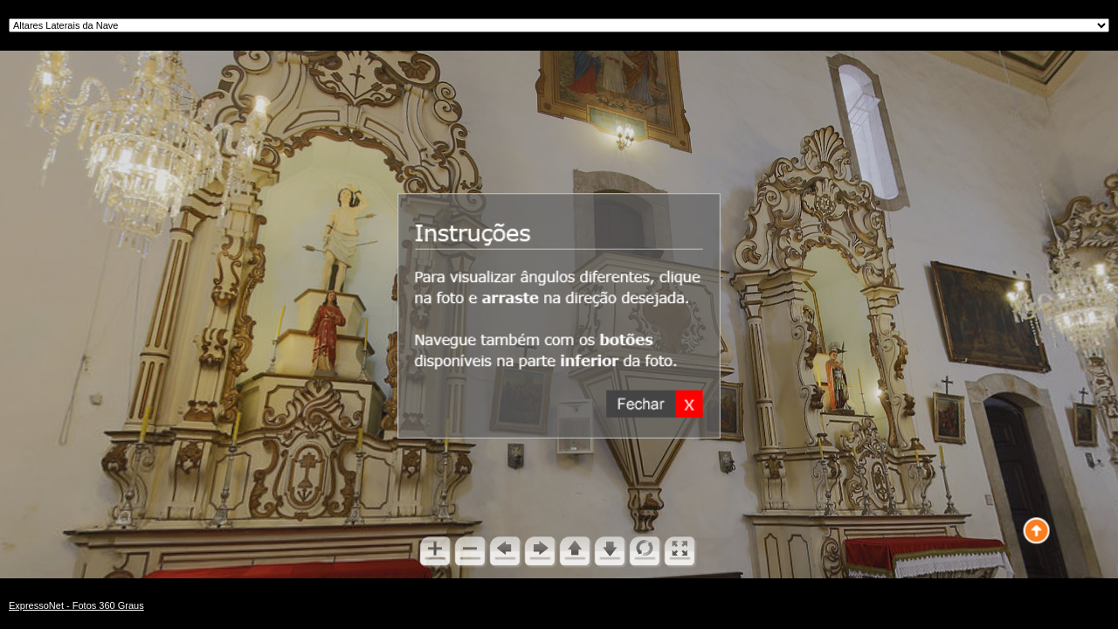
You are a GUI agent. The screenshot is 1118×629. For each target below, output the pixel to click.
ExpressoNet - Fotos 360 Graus (76, 605)
